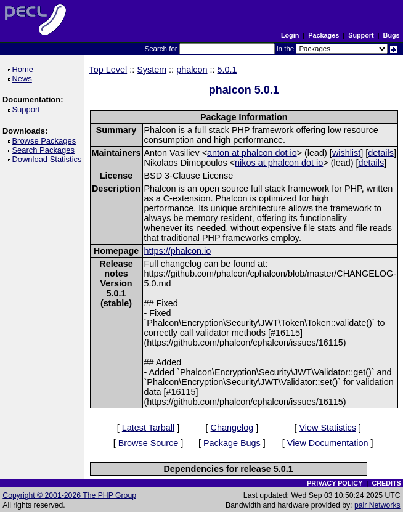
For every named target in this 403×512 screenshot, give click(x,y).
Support (360, 35)
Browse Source (148, 443)
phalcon (191, 70)
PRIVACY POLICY (334, 483)
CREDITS (386, 483)
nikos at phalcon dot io (279, 163)
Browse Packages (45, 140)
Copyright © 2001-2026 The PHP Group (69, 495)
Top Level (108, 70)
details (381, 153)
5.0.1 (227, 70)
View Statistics (327, 428)
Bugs (391, 35)
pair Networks (377, 505)
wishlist (346, 153)
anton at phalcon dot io (252, 153)
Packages (323, 35)
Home (24, 69)
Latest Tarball (148, 428)
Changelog (232, 428)
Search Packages (45, 150)
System (151, 70)
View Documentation (327, 443)
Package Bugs (232, 443)
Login (290, 35)
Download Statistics (48, 159)
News (23, 78)
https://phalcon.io (177, 251)
